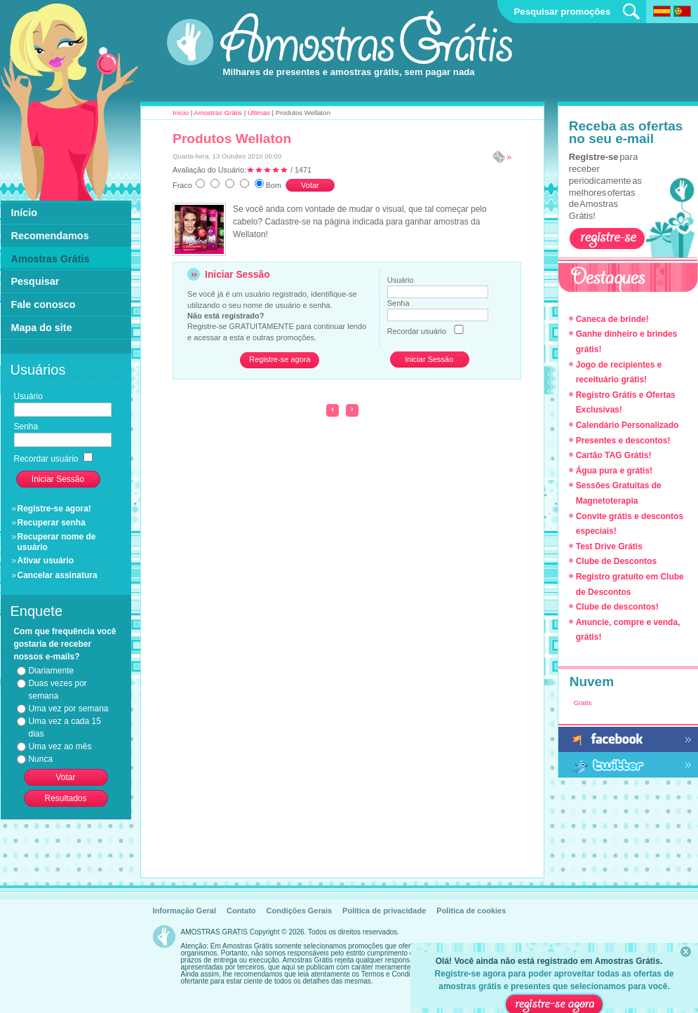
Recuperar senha (52, 523)
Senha (398, 303)
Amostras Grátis (218, 112)
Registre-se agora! (54, 509)
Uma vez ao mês (59, 746)
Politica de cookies (471, 910)
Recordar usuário (416, 331)
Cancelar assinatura (58, 575)
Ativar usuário (46, 560)
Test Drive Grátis (609, 546)
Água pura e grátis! (614, 471)
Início (181, 112)
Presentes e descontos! (623, 440)
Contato (241, 910)
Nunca (40, 759)
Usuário (400, 280)
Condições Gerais (300, 910)
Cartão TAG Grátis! (614, 455)
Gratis (583, 702)
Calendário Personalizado (627, 425)
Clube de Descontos (616, 561)
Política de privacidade (384, 910)
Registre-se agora (279, 359)
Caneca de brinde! (612, 319)
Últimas (259, 112)
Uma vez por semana (68, 708)
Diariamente (51, 671)
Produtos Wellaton (232, 138)
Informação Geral (184, 910)
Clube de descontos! (617, 607)
